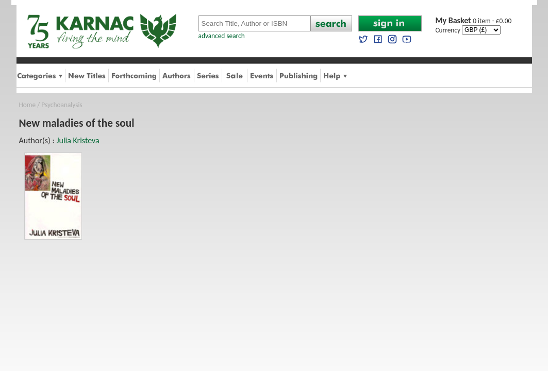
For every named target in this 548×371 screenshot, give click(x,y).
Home (27, 104)
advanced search (221, 35)
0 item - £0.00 (474, 20)
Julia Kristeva (77, 140)
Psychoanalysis (61, 104)
